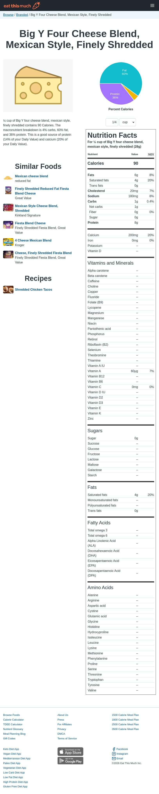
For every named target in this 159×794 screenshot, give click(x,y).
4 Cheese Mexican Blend (33, 240)
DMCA (61, 733)
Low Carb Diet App (14, 772)
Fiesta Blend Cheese (30, 223)
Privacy (61, 729)
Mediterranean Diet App (16, 758)
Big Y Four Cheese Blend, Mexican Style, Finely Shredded (79, 39)
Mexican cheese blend (31, 176)
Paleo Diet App (11, 763)
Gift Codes (9, 738)
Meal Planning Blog (14, 733)
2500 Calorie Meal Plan (125, 724)
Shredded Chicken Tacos (33, 290)
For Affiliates (64, 724)
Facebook (120, 749)
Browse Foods (11, 715)
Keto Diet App (11, 749)
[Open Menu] (152, 5)
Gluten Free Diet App (15, 786)
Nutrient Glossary (13, 729)
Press (60, 719)
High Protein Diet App (15, 781)
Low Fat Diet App (13, 777)
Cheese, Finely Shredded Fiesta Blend (43, 253)
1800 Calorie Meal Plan (125, 719)
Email (117, 759)
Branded (22, 14)
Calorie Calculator (13, 719)
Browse (8, 14)
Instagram (120, 754)
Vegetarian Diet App (14, 767)
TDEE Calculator (12, 724)
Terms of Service (67, 738)
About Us (62, 715)
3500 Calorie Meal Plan (125, 729)
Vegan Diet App (12, 753)
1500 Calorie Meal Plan (125, 715)
